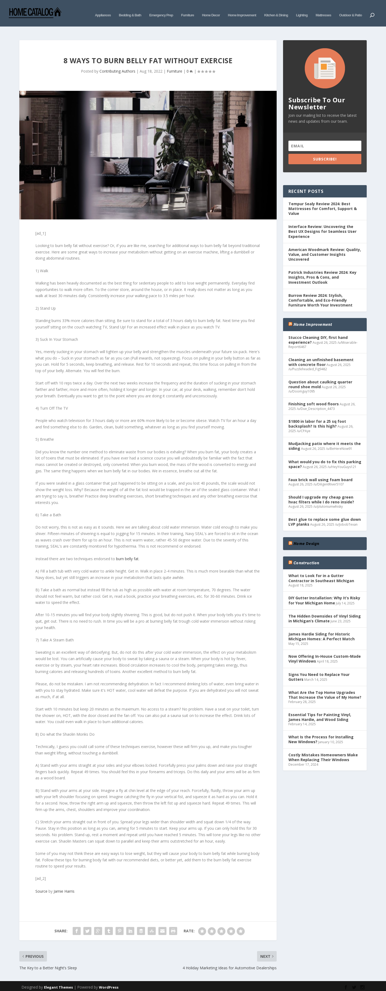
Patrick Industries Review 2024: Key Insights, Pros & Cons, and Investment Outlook (322, 269)
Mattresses (323, 10)
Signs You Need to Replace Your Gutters (319, 669)
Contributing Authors (117, 63)
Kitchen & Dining (276, 10)
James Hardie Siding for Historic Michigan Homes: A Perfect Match (321, 628)
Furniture (187, 10)
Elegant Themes (58, 979)
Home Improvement (242, 10)
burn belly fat (127, 550)
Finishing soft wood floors (313, 395)
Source (41, 883)
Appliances (103, 10)
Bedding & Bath (130, 10)
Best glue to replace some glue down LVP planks (324, 514)
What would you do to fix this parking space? (324, 456)
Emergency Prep (161, 10)
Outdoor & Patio (350, 10)
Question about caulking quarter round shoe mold (320, 376)
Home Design (306, 535)
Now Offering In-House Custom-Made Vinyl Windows (324, 651)
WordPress (108, 979)
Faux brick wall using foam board (320, 471)
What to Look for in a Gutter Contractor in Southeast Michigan (321, 570)
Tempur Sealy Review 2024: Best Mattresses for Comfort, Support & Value (322, 200)
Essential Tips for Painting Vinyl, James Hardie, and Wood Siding (319, 709)
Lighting (301, 10)
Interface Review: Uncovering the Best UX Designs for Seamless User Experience (322, 223)
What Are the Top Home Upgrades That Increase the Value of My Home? (324, 687)
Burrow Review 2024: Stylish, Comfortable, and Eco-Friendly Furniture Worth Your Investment (320, 292)
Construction (306, 554)
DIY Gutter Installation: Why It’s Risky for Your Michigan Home (324, 592)
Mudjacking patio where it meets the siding (324, 438)
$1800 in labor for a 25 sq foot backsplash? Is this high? (317, 416)
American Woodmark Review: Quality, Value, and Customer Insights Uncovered (324, 246)
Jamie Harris (64, 883)
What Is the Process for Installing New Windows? (321, 731)
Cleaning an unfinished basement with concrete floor (321, 354)
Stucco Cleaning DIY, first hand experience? (318, 332)
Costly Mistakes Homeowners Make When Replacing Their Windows (323, 749)
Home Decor (211, 10)
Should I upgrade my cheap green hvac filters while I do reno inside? (321, 491)
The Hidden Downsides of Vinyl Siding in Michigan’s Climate (324, 610)
